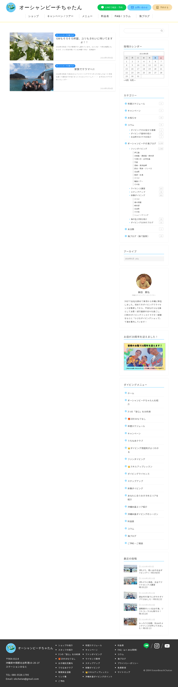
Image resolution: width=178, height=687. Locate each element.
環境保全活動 (64, 672)
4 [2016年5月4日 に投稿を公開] (143, 61)
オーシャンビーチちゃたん (44, 7)
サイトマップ (124, 672)
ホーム (131, 393)
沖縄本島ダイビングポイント (99, 676)
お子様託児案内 (65, 663)
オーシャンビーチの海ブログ (145, 143)
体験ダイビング (147, 195)
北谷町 (137, 171)
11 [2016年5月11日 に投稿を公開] (144, 65)
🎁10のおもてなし (137, 418)
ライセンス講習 (147, 188)
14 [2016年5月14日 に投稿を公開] (161, 65)
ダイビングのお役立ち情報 (147, 130)
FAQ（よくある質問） (128, 649)
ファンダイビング (147, 148)
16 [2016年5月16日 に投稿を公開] (132, 69)
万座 (136, 162)
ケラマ (137, 178)
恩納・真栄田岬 (140, 165)
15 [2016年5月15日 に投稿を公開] (127, 69)
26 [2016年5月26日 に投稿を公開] (150, 72)
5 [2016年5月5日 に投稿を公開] (149, 61)
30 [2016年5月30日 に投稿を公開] (132, 76)
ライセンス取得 (92, 658)
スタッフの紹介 (65, 649)
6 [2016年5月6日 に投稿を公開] (155, 61)
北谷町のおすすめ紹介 (147, 136)
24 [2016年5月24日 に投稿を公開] (138, 72)
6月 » (132, 80)
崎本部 (137, 205)
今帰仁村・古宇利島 (142, 159)
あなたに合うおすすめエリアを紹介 (143, 497)
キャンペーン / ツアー (60, 16)
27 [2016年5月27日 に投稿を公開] (155, 72)
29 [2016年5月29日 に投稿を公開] (127, 76)
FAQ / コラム (123, 16)
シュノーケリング (141, 215)
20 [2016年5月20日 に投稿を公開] (155, 69)
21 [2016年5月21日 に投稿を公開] (161, 69)
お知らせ (145, 117)
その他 (137, 184)
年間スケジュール (145, 103)
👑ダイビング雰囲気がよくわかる (143, 449)
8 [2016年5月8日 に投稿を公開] (126, 65)
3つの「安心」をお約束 (139, 411)
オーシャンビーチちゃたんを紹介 (143, 402)
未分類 (145, 229)
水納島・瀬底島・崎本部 (144, 155)
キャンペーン (145, 110)
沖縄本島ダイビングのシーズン (143, 513)
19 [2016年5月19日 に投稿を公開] (150, 69)
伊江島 (137, 152)
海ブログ (144, 16)
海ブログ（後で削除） (145, 236)
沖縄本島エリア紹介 (137, 506)
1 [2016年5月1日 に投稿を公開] (126, 61)
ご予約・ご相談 (135, 543)
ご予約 (61, 681)
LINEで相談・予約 (112, 7)
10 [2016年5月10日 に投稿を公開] (138, 65)
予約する (162, 7)
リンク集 (62, 676)
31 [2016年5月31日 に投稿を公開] (138, 76)
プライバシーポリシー (128, 663)
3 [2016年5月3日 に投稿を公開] (138, 61)
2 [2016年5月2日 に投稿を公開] (132, 61)
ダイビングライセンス (139, 473)
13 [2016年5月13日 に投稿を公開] (155, 65)
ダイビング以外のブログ (147, 222)
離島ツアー (138, 181)
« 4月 (126, 80)
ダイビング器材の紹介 (147, 133)
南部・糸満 (138, 175)
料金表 (105, 16)
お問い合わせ (139, 7)
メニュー (87, 16)
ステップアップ (147, 191)
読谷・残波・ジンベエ (143, 168)
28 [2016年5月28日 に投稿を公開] (161, 72)
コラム (145, 124)
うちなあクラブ (135, 440)
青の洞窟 (137, 202)
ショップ (33, 16)
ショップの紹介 (65, 645)
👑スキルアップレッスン (140, 466)
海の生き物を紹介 (147, 219)
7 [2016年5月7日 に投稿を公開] (161, 61)
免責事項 (122, 667)
